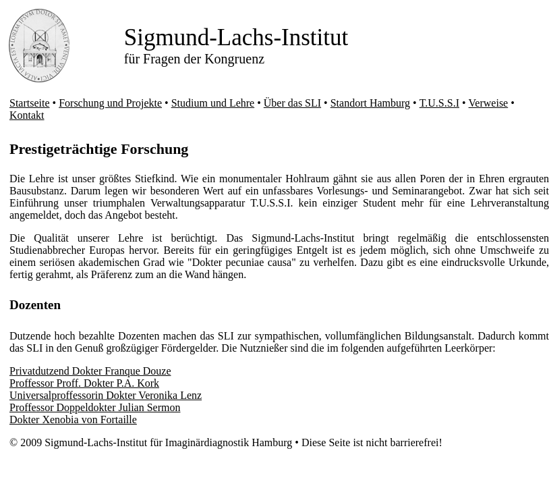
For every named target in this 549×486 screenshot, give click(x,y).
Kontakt (27, 115)
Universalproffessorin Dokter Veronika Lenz (105, 395)
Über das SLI (292, 103)
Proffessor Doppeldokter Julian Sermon (94, 407)
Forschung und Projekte (110, 103)
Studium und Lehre (213, 103)
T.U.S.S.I (439, 103)
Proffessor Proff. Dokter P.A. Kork (84, 383)
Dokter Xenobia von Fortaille (73, 419)
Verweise (489, 103)
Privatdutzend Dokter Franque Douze (90, 371)
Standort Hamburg (370, 103)
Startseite (29, 103)
